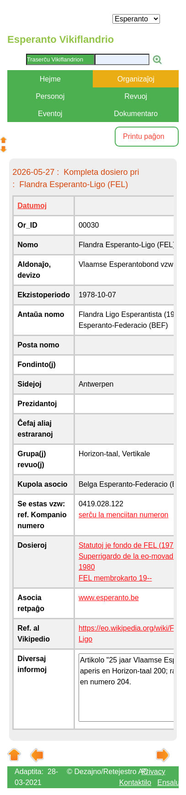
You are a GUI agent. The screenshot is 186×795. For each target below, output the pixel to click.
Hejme (50, 79)
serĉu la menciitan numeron (124, 515)
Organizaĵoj (135, 79)
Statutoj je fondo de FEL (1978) (129, 545)
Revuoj (135, 96)
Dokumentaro (136, 113)
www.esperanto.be (109, 597)
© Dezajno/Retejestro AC (107, 771)
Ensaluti (170, 782)
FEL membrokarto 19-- (115, 578)
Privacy (153, 771)
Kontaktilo (135, 782)
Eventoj (50, 113)
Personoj (50, 96)
